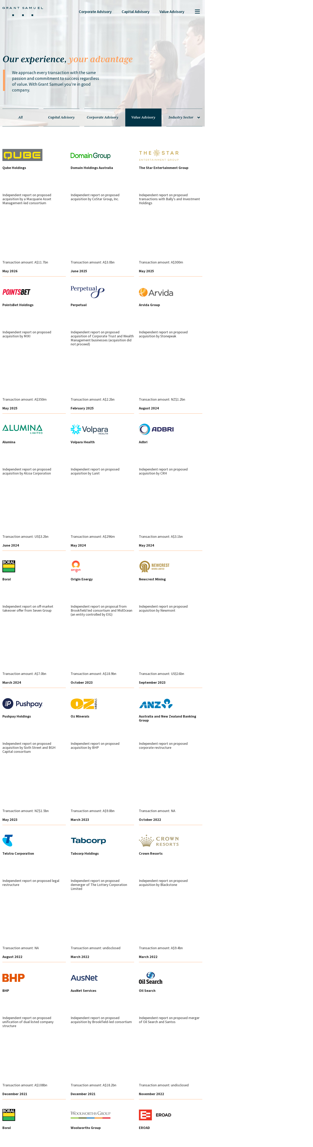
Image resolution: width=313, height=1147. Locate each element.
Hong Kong (83, 1113)
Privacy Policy (61, 1141)
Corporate (179, 11)
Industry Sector (262, 112)
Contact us (36, 1141)
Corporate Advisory (156, 112)
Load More (132, 825)
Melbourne (55, 1113)
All (51, 112)
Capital (219, 11)
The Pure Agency (276, 1141)
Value (255, 11)
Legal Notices (88, 1141)
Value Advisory (209, 112)
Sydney (32, 1113)
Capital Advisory (103, 112)
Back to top (181, 825)
